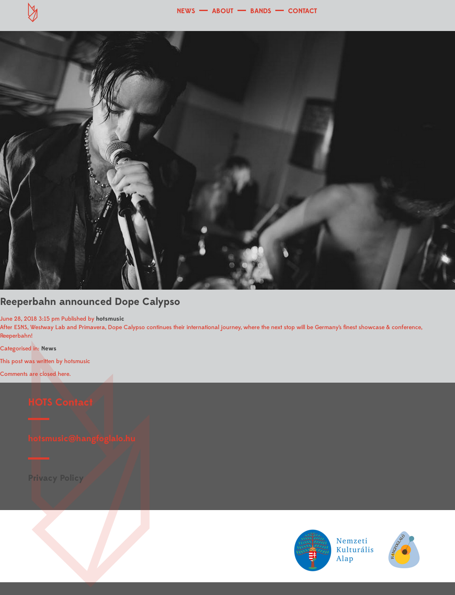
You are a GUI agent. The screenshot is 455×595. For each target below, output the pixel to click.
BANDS (260, 11)
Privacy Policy (56, 478)
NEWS (186, 11)
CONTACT (302, 11)
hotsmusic (110, 318)
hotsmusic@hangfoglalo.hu (82, 438)
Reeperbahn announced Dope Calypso (90, 301)
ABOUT (222, 11)
